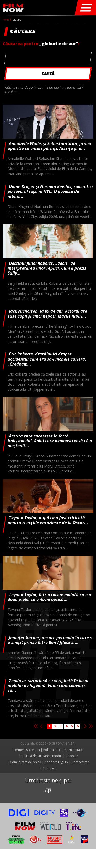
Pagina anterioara (41, 726)
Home (6, 19)
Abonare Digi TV (56, 762)
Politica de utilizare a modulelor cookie (50, 756)
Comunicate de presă (25, 762)
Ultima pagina (90, 726)
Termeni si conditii (26, 750)
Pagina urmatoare (85, 726)
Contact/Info (80, 762)
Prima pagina (35, 726)
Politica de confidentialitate (63, 750)
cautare (17, 19)
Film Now (13, 8)
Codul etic (49, 768)
